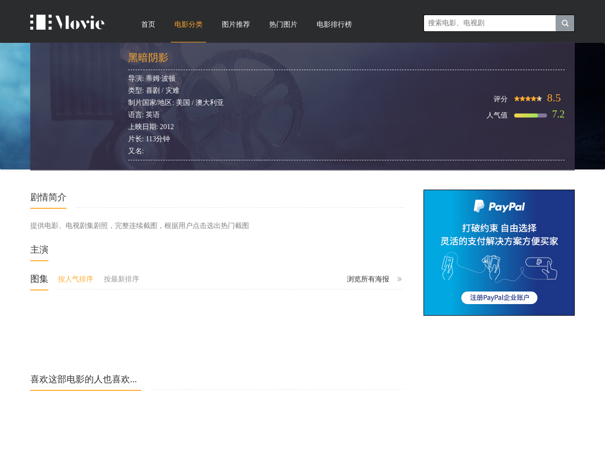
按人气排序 (75, 279)
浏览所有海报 (375, 279)
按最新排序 (121, 279)
